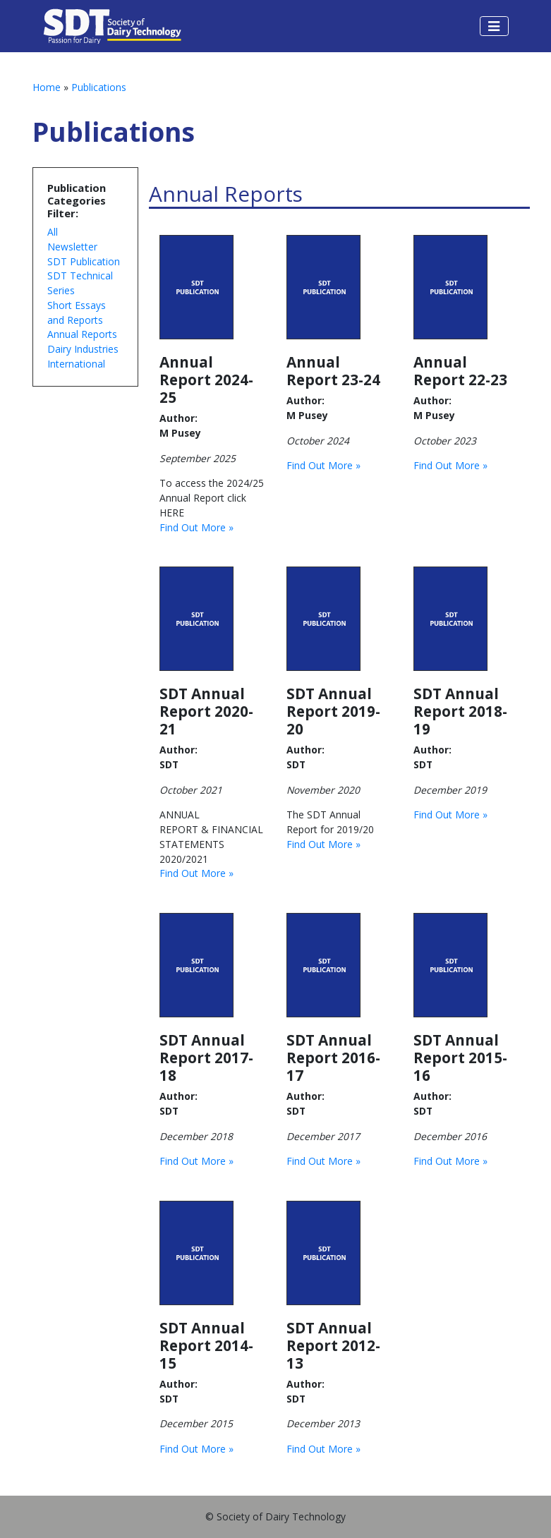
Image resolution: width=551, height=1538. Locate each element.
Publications (98, 87)
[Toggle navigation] (494, 26)
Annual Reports (82, 334)
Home (46, 87)
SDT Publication (83, 261)
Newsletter (72, 246)
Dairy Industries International (83, 356)
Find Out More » (196, 527)
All (52, 231)
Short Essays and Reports (76, 312)
